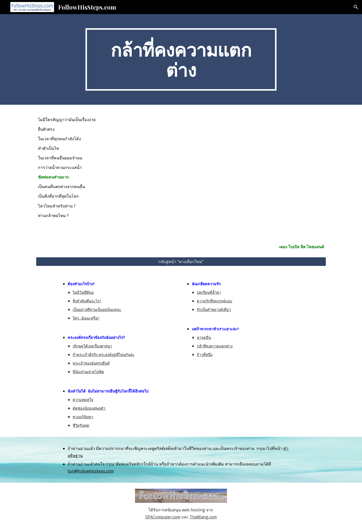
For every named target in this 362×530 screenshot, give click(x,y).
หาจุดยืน (204, 337)
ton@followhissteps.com (91, 471)
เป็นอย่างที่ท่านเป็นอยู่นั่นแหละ (97, 309)
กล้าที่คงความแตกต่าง (215, 345)
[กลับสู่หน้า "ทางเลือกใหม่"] (181, 261)
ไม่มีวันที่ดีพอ (83, 292)
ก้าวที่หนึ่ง (204, 354)
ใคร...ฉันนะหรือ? (86, 318)
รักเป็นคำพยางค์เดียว (214, 309)
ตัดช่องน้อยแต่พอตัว (89, 408)
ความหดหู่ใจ (83, 399)
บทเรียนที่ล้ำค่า (209, 292)
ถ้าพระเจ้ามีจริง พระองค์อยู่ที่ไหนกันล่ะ (103, 354)
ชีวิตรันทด (81, 425)
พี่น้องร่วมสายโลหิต (88, 371)
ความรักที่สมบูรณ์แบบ (214, 300)
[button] (356, 7)
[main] (181, 59)
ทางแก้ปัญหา (83, 416)
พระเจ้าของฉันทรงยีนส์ (91, 363)
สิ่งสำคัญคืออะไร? (87, 300)
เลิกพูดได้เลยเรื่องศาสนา (92, 345)
